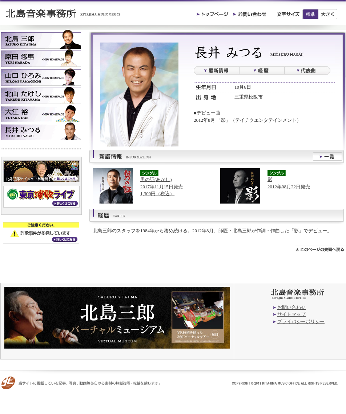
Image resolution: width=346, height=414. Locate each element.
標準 (310, 14)
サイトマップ (291, 314)
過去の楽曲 (307, 70)
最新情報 (216, 70)
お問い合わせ (291, 307)
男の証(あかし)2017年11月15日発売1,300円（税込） (161, 186)
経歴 (262, 70)
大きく (328, 14)
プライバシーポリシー (301, 321)
